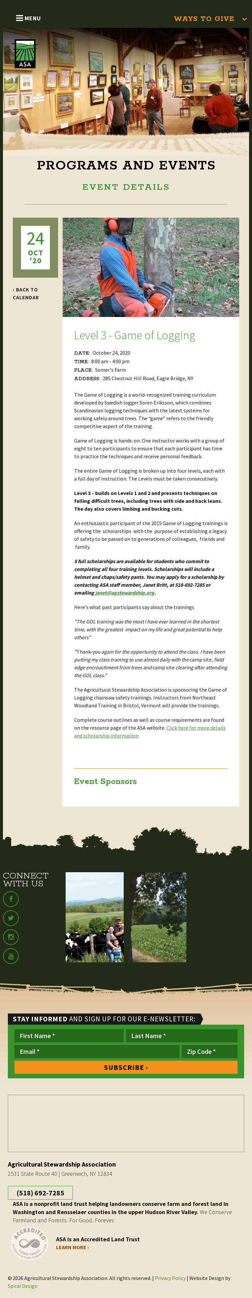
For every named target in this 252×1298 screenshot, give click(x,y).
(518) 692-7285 (40, 1192)
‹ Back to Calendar (26, 293)
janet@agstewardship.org (124, 592)
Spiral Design (22, 1286)
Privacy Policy (170, 1278)
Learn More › (72, 1247)
